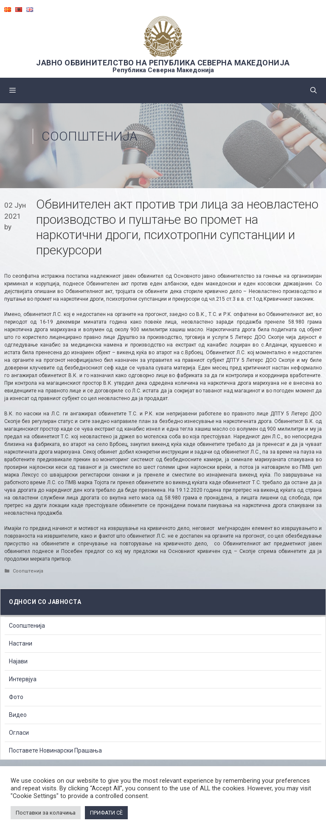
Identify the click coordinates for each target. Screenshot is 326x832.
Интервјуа (23, 679)
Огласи (19, 732)
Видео (18, 714)
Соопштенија (90, 136)
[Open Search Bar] (313, 90)
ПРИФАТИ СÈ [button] (106, 812)
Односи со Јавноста (45, 601)
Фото (16, 697)
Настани (20, 643)
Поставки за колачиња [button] (46, 812)
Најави (18, 661)
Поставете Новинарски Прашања (55, 750)
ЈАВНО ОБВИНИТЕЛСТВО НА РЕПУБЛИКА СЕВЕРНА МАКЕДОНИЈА (163, 62)
